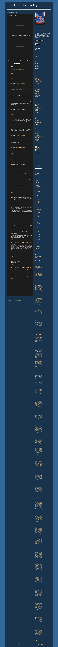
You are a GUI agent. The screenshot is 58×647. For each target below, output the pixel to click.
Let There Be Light (39, 216)
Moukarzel (40, 517)
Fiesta (35, 389)
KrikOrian (37, 137)
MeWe (38, 506)
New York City (39, 530)
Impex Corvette (37, 425)
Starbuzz (37, 590)
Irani (39, 428)
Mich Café (37, 93)
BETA (38, 300)
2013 (37, 182)
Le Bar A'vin (36, 465)
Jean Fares (37, 432)
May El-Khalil (40, 501)
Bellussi (40, 298)
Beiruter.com (37, 152)
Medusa (40, 504)
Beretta (36, 299)
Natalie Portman (38, 528)
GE (29, 35)
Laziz (38, 464)
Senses (38, 577)
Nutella (36, 533)
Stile (41, 591)
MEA (35, 504)
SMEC (41, 582)
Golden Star (38, 402)
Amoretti (40, 275)
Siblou (35, 579)
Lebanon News (38, 81)
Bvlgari (36, 309)
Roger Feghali (37, 563)
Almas (35, 273)
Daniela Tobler (38, 352)
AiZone (40, 268)
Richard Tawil (39, 557)
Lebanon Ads (37, 476)
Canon (38, 313)
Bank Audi (39, 287)
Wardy (36, 623)
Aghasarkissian (39, 267)
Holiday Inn (40, 415)
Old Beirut (37, 70)
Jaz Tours (36, 431)
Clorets (38, 341)
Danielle (12, 76)
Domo (35, 362)
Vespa (38, 618)
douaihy (36, 363)
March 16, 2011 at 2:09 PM (20, 224)
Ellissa (40, 376)
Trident (36, 615)
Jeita (35, 433)
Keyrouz (36, 451)
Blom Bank (37, 302)
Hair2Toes (40, 407)
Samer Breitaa (37, 570)
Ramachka (36, 551)
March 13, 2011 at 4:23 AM (20, 147)
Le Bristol (40, 465)
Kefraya (40, 449)
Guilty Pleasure (39, 232)
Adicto (41, 265)
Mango (38, 492)
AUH (41, 283)
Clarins (38, 337)
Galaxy (41, 393)
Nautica (40, 529)
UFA (35, 616)
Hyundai (36, 419)
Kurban (40, 454)
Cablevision (37, 310)
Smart (38, 582)
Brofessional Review (37, 118)
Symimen (36, 596)
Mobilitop (36, 514)
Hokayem (36, 415)
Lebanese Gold (38, 473)
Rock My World (38, 212)
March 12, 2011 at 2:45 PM (18, 76)
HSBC (36, 418)
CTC (41, 348)
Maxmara (36, 501)
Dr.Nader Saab (37, 364)
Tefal (38, 602)
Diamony (37, 359)
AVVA (35, 284)
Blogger (43, 644)
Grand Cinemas (39, 404)
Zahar (39, 636)
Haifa (37, 407)
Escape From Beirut (39, 234)
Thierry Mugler (39, 605)
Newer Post (11, 298)
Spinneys (40, 588)
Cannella (36, 313)
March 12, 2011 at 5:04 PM (20, 109)
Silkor (41, 579)
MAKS (38, 490)
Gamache (36, 394)
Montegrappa (36, 516)
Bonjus (41, 303)
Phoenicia (36, 542)
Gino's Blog (37, 59)
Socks (36, 584)
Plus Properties (38, 544)
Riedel (36, 558)
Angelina (36, 276)
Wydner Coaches (39, 633)
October (38, 191)
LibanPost (36, 480)
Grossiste (36, 405)
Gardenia (36, 395)
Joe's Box (37, 135)
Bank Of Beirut (38, 288)
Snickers (36, 583)
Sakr (38, 567)
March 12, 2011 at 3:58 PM (20, 83)
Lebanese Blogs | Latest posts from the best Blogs (37, 140)
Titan (38, 607)
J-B (35, 429)
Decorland (40, 356)
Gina (35, 400)
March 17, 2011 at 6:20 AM (26, 242)
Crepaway (36, 348)
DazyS (36, 355)
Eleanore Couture (38, 373)
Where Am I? (39, 227)
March (38, 242)
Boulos (40, 304)
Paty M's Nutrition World (38, 125)
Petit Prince (36, 541)
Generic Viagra (13, 275)
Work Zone (39, 214)
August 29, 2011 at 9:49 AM (21, 275)
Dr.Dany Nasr (40, 363)
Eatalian (40, 367)
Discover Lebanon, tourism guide (37, 157)
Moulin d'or (36, 518)
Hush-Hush (40, 418)
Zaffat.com (36, 636)
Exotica (37, 383)
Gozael (36, 404)
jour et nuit (39, 441)
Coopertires (40, 344)
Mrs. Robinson (39, 520)
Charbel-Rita (40, 325)
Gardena (40, 394)
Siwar (38, 580)
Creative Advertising (37, 79)
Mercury (36, 506)
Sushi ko (36, 594)
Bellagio (38, 298)
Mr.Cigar (40, 518)
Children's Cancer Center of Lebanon (38, 330)
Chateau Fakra (38, 326)
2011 (37, 185)
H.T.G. (39, 406)
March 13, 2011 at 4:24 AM (20, 158)
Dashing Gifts (39, 354)
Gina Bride (37, 400)
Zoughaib (37, 640)
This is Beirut (37, 129)
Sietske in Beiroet (37, 76)
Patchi (36, 540)
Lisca (38, 480)
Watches (40, 623)
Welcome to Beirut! (39, 210)
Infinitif (41, 426)
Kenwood (40, 450)
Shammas (36, 578)
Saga (41, 566)
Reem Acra (40, 554)
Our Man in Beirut (37, 105)
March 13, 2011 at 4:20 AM (20, 135)
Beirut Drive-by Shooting (23, 5)
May (38, 239)
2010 (37, 248)
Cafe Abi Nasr (37, 311)
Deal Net (40, 355)
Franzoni (36, 392)
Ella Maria (40, 375)
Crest (39, 348)
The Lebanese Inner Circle (37, 115)
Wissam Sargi (38, 628)
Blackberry (36, 301)
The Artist (40, 603)
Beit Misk (40, 297)
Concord (36, 343)
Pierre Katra (37, 543)
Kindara (38, 452)
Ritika (40, 560)
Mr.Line (36, 520)
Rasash (40, 553)
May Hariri (36, 502)
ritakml (36, 63)
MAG (39, 487)
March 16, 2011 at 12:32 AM (20, 185)
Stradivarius (36, 592)
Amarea (36, 274)
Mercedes (40, 505)
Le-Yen (41, 466)
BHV (41, 300)
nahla (38, 527)
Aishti (36, 268)
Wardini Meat (39, 622)
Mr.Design (40, 519)
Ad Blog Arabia (38, 122)
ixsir (41, 428)
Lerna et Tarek (37, 479)
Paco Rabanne (37, 538)
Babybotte (40, 285)
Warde (36, 622)
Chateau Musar (38, 327)
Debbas (36, 356)
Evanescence (37, 382)
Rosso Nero (39, 564)
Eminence (36, 377)
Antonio (38, 278)
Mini (41, 508)
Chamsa (38, 322)
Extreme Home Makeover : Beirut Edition (39, 206)
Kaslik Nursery (37, 447)
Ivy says (36, 68)
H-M (37, 406)
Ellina (36, 376)
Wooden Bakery (37, 632)
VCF (38, 617)
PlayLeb (40, 543)
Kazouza (36, 449)
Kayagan (40, 448)
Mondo (40, 514)
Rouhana (36, 565)
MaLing (40, 490)
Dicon (35, 360)
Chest (36, 328)
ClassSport (36, 339)
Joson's (40, 439)
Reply (12, 73)
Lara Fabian (40, 463)
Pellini (38, 540)
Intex (41, 427)
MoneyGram (36, 515)
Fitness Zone (37, 390)
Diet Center (38, 360)
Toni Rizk (38, 608)
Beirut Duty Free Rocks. (39, 201)
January (38, 246)
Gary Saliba (40, 395)
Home (20, 298)
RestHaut (40, 556)
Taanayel (36, 598)
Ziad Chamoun (38, 637)
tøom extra (37, 107)
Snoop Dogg (40, 583)
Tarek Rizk (36, 602)
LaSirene (36, 464)
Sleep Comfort (38, 581)
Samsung (40, 571)
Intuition (36, 428)
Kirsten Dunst (37, 453)
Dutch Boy (40, 366)
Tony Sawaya (39, 609)
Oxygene (40, 537)
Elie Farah (40, 374)
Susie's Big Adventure (37, 66)
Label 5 (40, 460)
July (38, 236)
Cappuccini (36, 315)
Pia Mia (40, 542)
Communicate (40, 342)
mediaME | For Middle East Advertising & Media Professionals (37, 145)
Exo (41, 382)
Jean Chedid (40, 431)
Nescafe (36, 530)
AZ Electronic (39, 284)
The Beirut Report (37, 154)
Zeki (41, 636)
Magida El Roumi (39, 488)
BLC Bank (40, 301)
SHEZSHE (37, 133)
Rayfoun (36, 554)
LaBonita (36, 461)
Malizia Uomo (37, 491)
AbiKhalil (38, 265)
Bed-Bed (40, 292)
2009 (37, 249)
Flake (41, 390)
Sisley (35, 580)
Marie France (37, 497)
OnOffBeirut (37, 120)
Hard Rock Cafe (38, 408)
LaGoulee (40, 461)
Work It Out (39, 196)
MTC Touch (37, 521)
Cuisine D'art (37, 349)
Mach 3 (36, 486)
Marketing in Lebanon (37, 96)
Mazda (36, 503)
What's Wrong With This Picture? (39, 219)
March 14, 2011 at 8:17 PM (19, 172)
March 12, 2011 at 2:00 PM (20, 69)
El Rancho (39, 372)
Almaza (40, 273)
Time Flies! (39, 225)
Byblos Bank (38, 309)
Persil (41, 540)
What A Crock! (38, 229)
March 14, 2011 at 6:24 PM (20, 164)
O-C (41, 533)
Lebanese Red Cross (38, 475)
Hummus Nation (36, 150)
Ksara (41, 453)
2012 (37, 183)
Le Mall (36, 466)
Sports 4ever (37, 589)
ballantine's (36, 286)
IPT (38, 428)
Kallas (36, 446)
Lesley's (40, 479)
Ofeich (39, 534)
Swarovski (36, 595)
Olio (41, 534)
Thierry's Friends (37, 606)
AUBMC (38, 283)
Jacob (37, 429)
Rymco (41, 565)
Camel (41, 312)
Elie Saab (36, 375)
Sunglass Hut (39, 593)
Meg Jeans (36, 505)
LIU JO (41, 480)
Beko (35, 298)
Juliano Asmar (37, 442)
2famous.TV (37, 98)
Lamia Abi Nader (38, 462)
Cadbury (40, 310)
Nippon (40, 532)
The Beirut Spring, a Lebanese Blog (38, 87)
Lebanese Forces (38, 472)
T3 (41, 597)
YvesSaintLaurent (37, 635)
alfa (35, 272)
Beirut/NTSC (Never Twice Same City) (37, 90)
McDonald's (39, 503)
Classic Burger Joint (38, 338)
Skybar (41, 580)
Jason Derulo (39, 430)
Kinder (41, 452)
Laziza (40, 464)
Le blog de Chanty (37, 112)
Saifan (36, 567)
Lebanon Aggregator (37, 110)
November (38, 189)
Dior (41, 360)
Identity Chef (37, 131)
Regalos (36, 556)
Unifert (38, 616)
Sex (41, 577)
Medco (38, 504)
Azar (35, 285)
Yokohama (40, 634)
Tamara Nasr (37, 601)
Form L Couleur (38, 391)
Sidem (38, 579)
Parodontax (40, 539)
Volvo (35, 620)
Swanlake (40, 594)
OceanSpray (36, 534)
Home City (37, 416)
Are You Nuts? (38, 199)
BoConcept (36, 303)
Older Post (29, 298)
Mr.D (35, 519)
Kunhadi (36, 454)
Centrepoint (36, 321)
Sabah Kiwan (37, 566)
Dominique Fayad (38, 361)
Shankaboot (40, 578)
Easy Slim (36, 367)
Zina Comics (37, 102)
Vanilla (40, 616)
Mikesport (36, 508)
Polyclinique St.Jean (38, 545)
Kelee (35, 450)
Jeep (41, 432)
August (38, 195)
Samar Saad (40, 569)
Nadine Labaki (37, 526)
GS (38, 405)
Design (36, 357)
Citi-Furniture (39, 333)
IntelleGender (37, 427)
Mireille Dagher (38, 509)
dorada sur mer (39, 362)
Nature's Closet (37, 529)
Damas (36, 351)
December (38, 186)
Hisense (40, 414)
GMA (35, 402)
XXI (35, 634)
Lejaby (40, 478)
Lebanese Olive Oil (38, 474)
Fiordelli (40, 389)
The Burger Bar (37, 604)
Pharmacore (40, 541)
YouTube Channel (20, 57)
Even (39, 382)
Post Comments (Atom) (17, 300)
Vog (41, 619)
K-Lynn (40, 443)
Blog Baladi (37, 61)
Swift (41, 595)
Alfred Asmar (39, 272)
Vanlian (36, 617)
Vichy (38, 619)
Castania (37, 319)
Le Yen (38, 466)
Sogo (38, 584)
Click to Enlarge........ (39, 223)
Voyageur (40, 620)
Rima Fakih (40, 558)
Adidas (36, 266)
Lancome (36, 463)
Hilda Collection (37, 412)
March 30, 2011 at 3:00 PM (26, 267)
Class (41, 337)
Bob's (41, 302)
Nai (41, 527)
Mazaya (40, 502)
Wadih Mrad (40, 621)
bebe (38, 291)
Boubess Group (37, 304)
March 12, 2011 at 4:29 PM (20, 94)
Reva (36, 557)
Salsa (38, 568)
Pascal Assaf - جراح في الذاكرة (38, 127)
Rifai (37, 558)
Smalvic (36, 582)
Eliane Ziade (36, 374)
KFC (38, 451)
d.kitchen (40, 350)
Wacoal (36, 621)
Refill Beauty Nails (38, 555)
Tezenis (38, 603)
